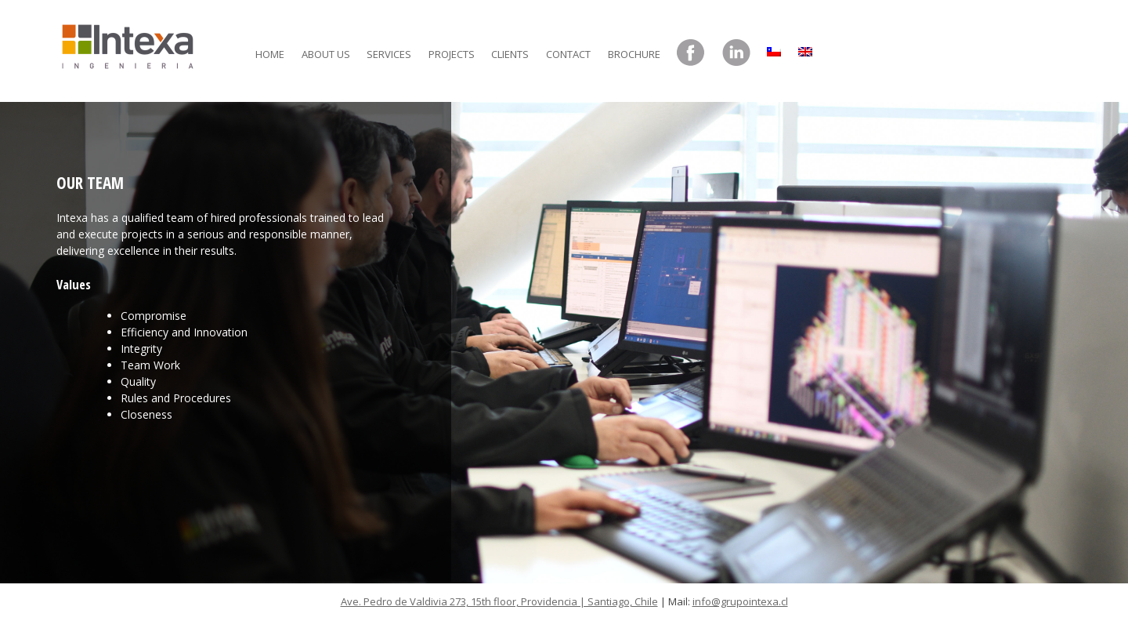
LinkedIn (736, 53)
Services (389, 54)
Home (269, 54)
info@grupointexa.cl (740, 601)
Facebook (691, 53)
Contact (568, 54)
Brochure (634, 54)
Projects (451, 54)
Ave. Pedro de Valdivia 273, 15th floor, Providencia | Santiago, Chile (499, 601)
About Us (326, 54)
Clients (510, 54)
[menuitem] (774, 47)
